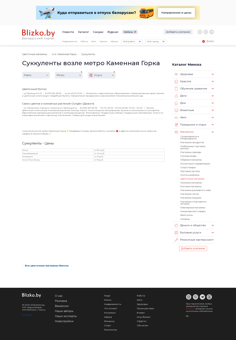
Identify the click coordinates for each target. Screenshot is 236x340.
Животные (184, 110)
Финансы (109, 320)
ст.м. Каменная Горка (64, 54)
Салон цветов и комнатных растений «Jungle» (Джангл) (58, 103)
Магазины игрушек (190, 197)
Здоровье (184, 74)
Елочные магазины (190, 186)
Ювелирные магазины (192, 207)
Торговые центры (190, 171)
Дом (180, 103)
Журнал (112, 32)
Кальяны (185, 218)
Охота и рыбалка (189, 174)
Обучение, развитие (191, 89)
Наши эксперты (66, 315)
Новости (68, 32)
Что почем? (110, 307)
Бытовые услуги (188, 232)
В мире (141, 312)
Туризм (103, 41)
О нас (59, 295)
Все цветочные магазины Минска (45, 264)
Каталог (83, 32)
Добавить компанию (178, 31)
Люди (107, 294)
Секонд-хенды (188, 155)
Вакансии (62, 305)
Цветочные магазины (34, 54)
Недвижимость (69, 41)
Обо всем (142, 324)
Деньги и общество (190, 225)
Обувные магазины (191, 159)
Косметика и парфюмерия (195, 163)
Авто (93, 41)
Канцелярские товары (192, 210)
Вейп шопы (186, 214)
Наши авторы (64, 310)
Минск (107, 299)
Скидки (98, 32)
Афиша (114, 41)
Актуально (110, 312)
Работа (84, 41)
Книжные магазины (191, 182)
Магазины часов (189, 193)
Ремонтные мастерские (193, 239)
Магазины (184, 132)
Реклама (61, 300)
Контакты (27, 314)
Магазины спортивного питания (193, 202)
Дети (181, 96)
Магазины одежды (190, 152)
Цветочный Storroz (34, 89)
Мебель (128, 32)
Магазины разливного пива (195, 189)
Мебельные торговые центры (192, 147)
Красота (183, 81)
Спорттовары (188, 167)
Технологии (110, 329)
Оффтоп (141, 320)
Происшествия (145, 307)
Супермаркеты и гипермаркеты (189, 137)
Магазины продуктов (192, 142)
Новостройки (64, 320)
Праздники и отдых (190, 125)
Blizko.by (190, 308)
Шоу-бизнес (144, 316)
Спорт (107, 324)
